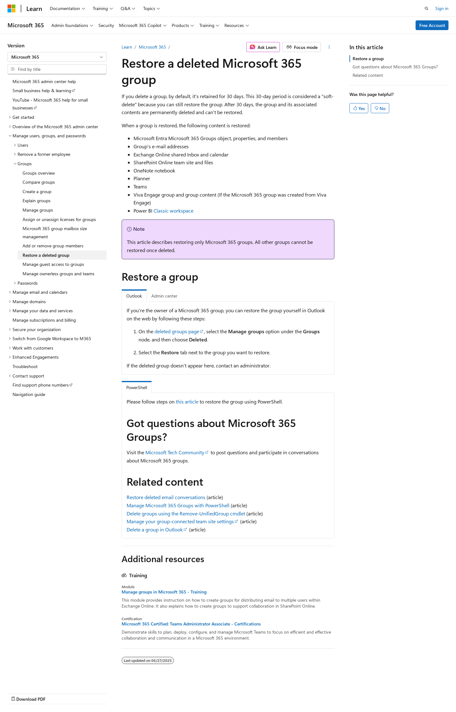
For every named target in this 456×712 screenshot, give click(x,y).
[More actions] (328, 47)
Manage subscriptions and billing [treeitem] (44, 320)
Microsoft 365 (152, 47)
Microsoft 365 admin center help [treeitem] (44, 81)
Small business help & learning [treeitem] (42, 90)
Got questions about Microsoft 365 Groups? (395, 67)
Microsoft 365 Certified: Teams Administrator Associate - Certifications (191, 624)
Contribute (303, 692)
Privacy (328, 692)
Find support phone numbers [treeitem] (41, 385)
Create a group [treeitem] (37, 191)
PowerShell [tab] (136, 387)
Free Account (432, 25)
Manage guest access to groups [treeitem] (53, 264)
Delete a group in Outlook (155, 529)
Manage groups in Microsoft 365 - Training (164, 592)
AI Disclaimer (211, 692)
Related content (368, 75)
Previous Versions (248, 692)
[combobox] (57, 57)
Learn (127, 47)
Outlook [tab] (134, 296)
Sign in (441, 8)
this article (187, 401)
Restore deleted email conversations (166, 497)
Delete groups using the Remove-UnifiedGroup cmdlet (186, 513)
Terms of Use (360, 692)
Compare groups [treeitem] (39, 182)
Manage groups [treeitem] (38, 210)
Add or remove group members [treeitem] (53, 246)
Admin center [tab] (164, 296)
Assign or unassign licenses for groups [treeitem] (59, 219)
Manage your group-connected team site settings (180, 521)
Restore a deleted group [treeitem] (46, 255)
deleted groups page (177, 331)
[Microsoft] (12, 8)
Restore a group (368, 58)
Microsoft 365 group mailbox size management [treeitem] (55, 232)
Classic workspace (173, 210)
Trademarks (391, 692)
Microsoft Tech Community (174, 452)
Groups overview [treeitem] (39, 173)
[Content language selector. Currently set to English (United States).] (36, 692)
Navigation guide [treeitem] (29, 394)
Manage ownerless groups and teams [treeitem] (58, 274)
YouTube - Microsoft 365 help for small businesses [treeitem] (50, 104)
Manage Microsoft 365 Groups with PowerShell (178, 505)
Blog (277, 692)
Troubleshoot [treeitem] (25, 366)
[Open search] (426, 8)
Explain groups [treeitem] (36, 200)
